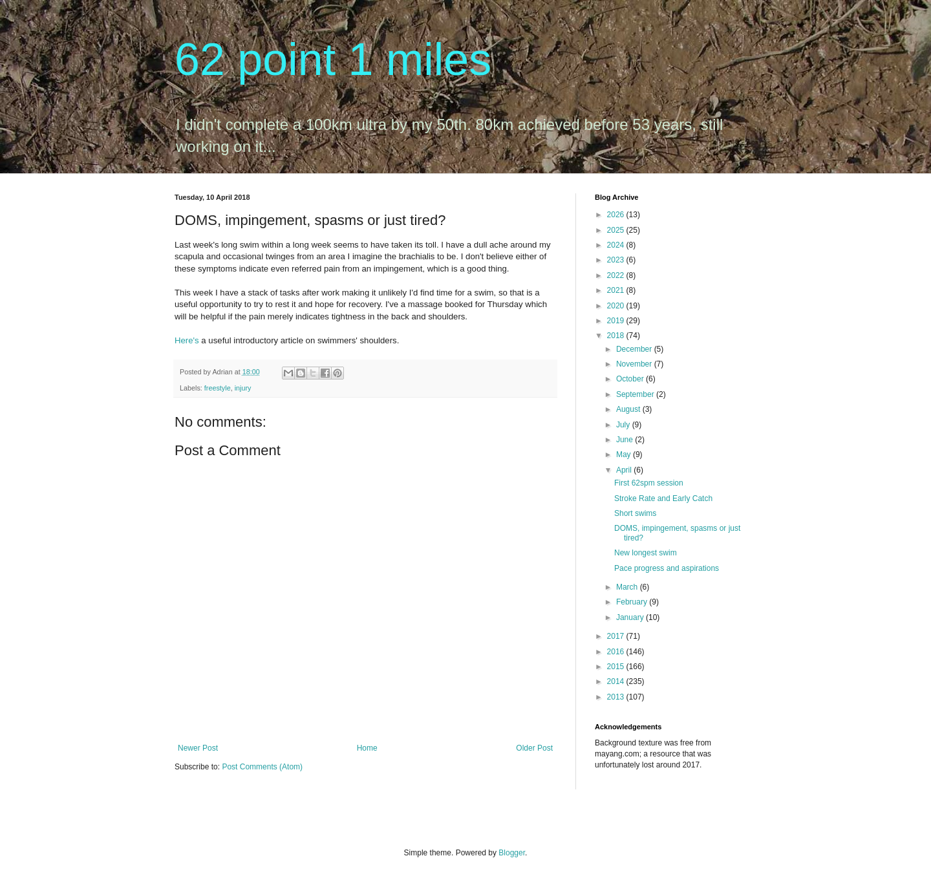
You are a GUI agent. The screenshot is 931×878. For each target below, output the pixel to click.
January (631, 617)
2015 (616, 666)
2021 (616, 290)
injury (243, 388)
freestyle (217, 388)
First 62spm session (648, 482)
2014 (616, 681)
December (635, 349)
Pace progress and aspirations (666, 568)
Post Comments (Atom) (262, 766)
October (631, 378)
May (624, 454)
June (625, 439)
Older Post (534, 748)
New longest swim (645, 552)
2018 (616, 335)
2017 (616, 636)
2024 (616, 245)
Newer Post (198, 748)
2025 (616, 230)
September (636, 394)
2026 (616, 214)
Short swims (635, 513)
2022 (616, 275)
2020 (616, 305)
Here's (187, 340)
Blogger (511, 852)
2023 (616, 259)
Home (367, 748)
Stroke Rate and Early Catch (663, 498)
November (635, 364)
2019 (616, 320)
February (632, 601)
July (624, 424)
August (629, 409)
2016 (616, 651)
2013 (616, 696)
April (625, 470)
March (628, 587)
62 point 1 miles (333, 59)
